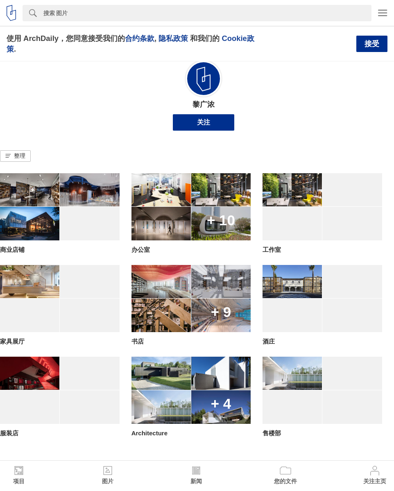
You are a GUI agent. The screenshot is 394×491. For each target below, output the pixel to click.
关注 (203, 122)
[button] (15, 156)
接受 (372, 44)
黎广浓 (203, 104)
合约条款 (139, 38)
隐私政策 (173, 38)
